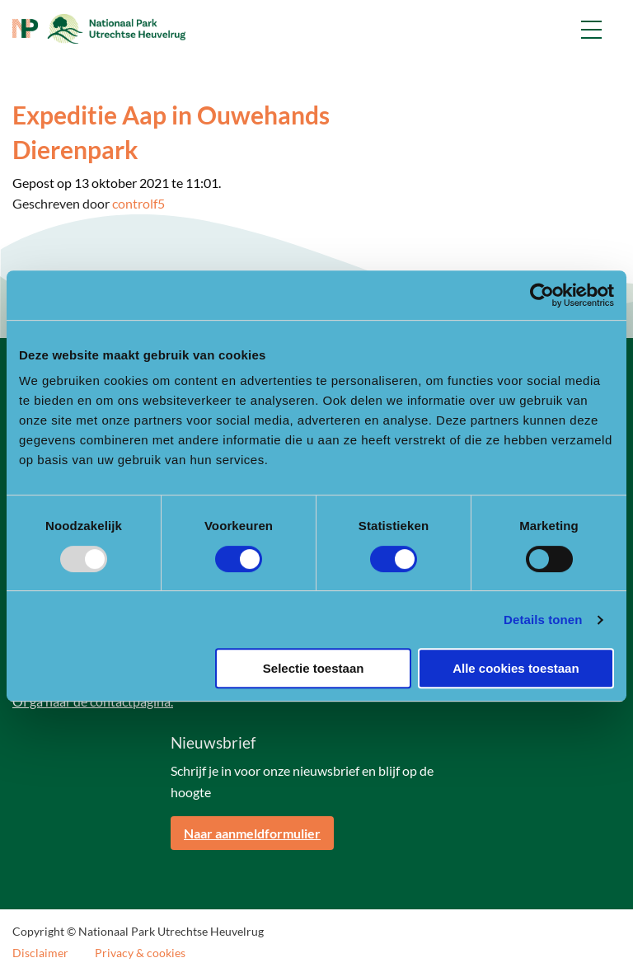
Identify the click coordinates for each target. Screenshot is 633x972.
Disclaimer (40, 953)
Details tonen (543, 620)
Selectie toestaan (313, 668)
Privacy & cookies (140, 953)
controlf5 (138, 203)
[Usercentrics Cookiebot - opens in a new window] (542, 295)
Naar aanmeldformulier (252, 833)
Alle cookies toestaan (515, 668)
